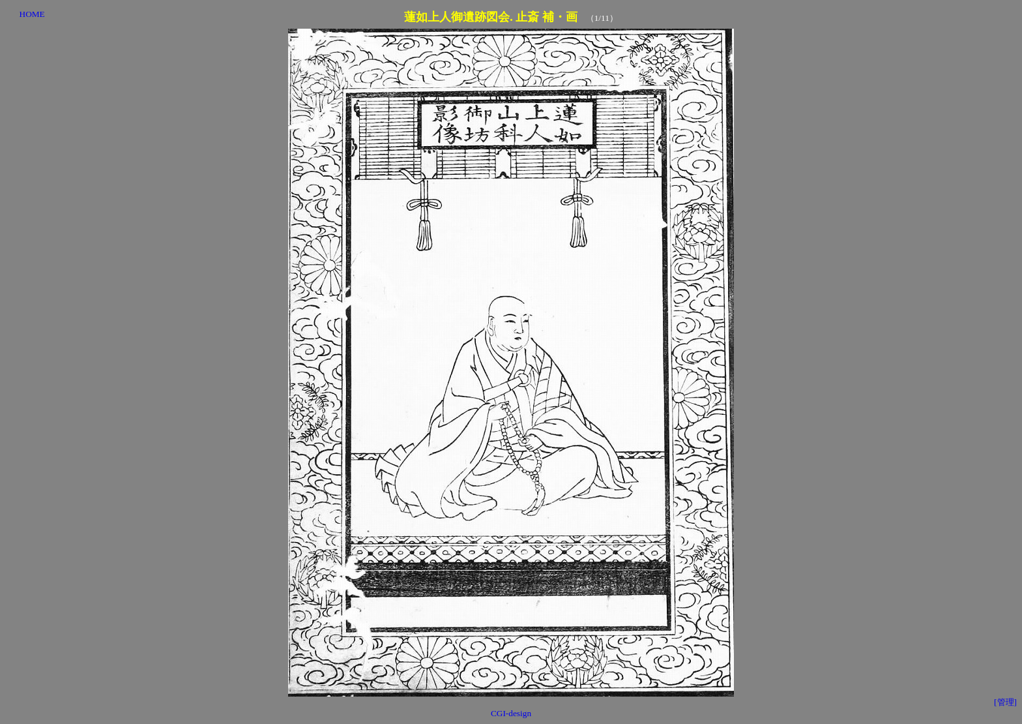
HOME (32, 14)
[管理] (1005, 702)
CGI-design (511, 713)
